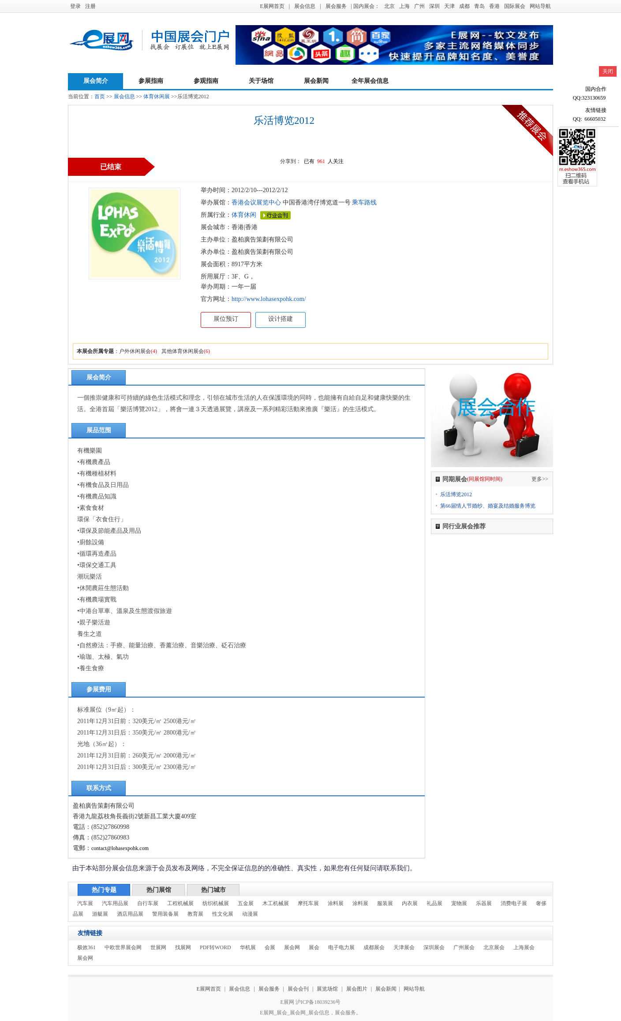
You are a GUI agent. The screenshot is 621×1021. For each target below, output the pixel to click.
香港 (494, 6)
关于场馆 (261, 81)
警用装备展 (165, 914)
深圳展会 (434, 947)
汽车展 (85, 903)
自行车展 (147, 903)
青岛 (479, 6)
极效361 (86, 947)
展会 (314, 947)
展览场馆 (327, 989)
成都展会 (374, 947)
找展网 (183, 947)
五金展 (246, 903)
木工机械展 (275, 903)
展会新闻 (316, 81)
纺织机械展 (215, 903)
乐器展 (484, 903)
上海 (404, 6)
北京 (389, 6)
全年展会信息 (370, 81)
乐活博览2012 (456, 494)
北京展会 (494, 947)
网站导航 (540, 6)
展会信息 (304, 6)
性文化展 (222, 914)
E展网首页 (272, 6)
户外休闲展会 (135, 351)
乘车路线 (364, 202)
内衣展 (410, 903)
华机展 (248, 947)
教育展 (195, 914)
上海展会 (524, 947)
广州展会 (464, 947)
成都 (464, 6)
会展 (270, 947)
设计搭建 (280, 319)
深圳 (434, 6)
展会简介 (95, 81)
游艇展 (100, 914)
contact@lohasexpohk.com (120, 848)
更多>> (539, 479)
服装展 (385, 903)
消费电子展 (514, 903)
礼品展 (434, 903)
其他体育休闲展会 (182, 351)
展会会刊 (298, 989)
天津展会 (404, 947)
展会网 (292, 947)
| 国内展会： (365, 6)
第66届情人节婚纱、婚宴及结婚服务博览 (487, 506)
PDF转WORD (215, 947)
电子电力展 (341, 947)
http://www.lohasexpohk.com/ (269, 299)
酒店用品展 (130, 914)
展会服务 (336, 6)
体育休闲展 (156, 96)
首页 (99, 96)
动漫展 (250, 914)
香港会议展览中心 (256, 202)
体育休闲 (244, 215)
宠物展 (459, 903)
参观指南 (206, 81)
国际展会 (514, 6)
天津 (449, 6)
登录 (75, 6)
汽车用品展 (115, 903)
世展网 (158, 947)
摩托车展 (308, 903)
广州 (419, 6)
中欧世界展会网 (123, 947)
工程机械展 (180, 903)
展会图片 (357, 989)
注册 (90, 6)
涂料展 (336, 903)
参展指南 (150, 81)
